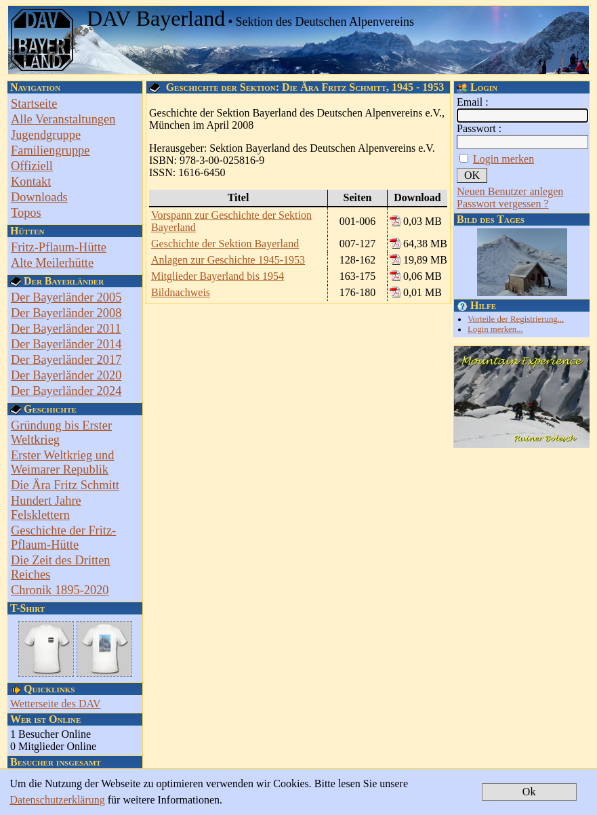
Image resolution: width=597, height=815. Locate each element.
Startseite (34, 103)
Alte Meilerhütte (52, 263)
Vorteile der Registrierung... (516, 319)
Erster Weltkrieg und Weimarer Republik (62, 462)
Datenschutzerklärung (56, 800)
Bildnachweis (180, 292)
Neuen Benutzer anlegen (510, 191)
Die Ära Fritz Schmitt (65, 485)
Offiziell (32, 166)
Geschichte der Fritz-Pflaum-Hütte (63, 537)
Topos (26, 213)
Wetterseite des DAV (55, 703)
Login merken (503, 159)
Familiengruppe (50, 150)
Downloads (39, 197)
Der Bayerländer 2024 (66, 391)
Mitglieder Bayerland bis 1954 (217, 276)
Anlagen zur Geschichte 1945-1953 (228, 260)
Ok (529, 791)
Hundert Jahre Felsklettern (46, 508)
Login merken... (495, 329)
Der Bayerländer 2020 (66, 375)
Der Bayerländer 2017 (66, 360)
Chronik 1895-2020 (60, 590)
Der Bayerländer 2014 (66, 344)
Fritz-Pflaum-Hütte (58, 247)
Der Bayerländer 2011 (66, 328)
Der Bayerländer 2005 (66, 297)
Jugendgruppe (46, 135)
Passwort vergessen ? (503, 203)
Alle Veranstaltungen (63, 119)
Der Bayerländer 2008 (66, 313)
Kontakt (31, 181)
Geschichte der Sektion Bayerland (225, 243)
